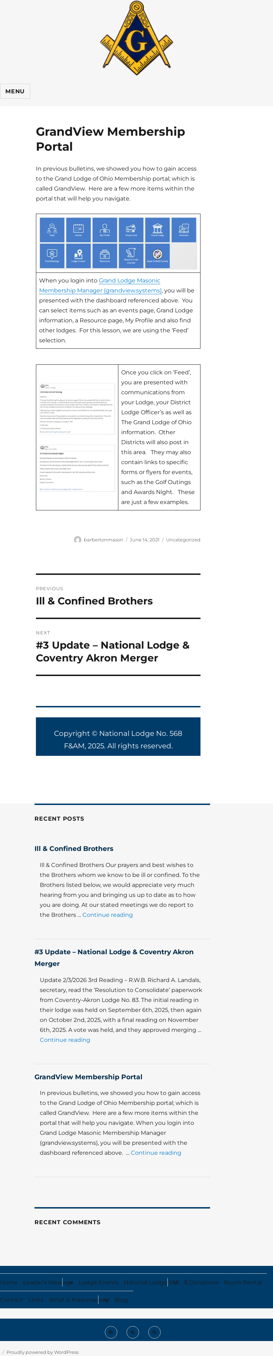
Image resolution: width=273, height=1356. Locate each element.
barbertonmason (103, 539)
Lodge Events (98, 1282)
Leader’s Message (48, 1282)
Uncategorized (183, 539)
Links (35, 1300)
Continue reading (107, 914)
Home (9, 1282)
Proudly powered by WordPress (42, 1352)
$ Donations (201, 1282)
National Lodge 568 (151, 1282)
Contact (11, 1300)
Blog (121, 1300)
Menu (15, 91)
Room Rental (243, 1282)
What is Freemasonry (79, 1300)
